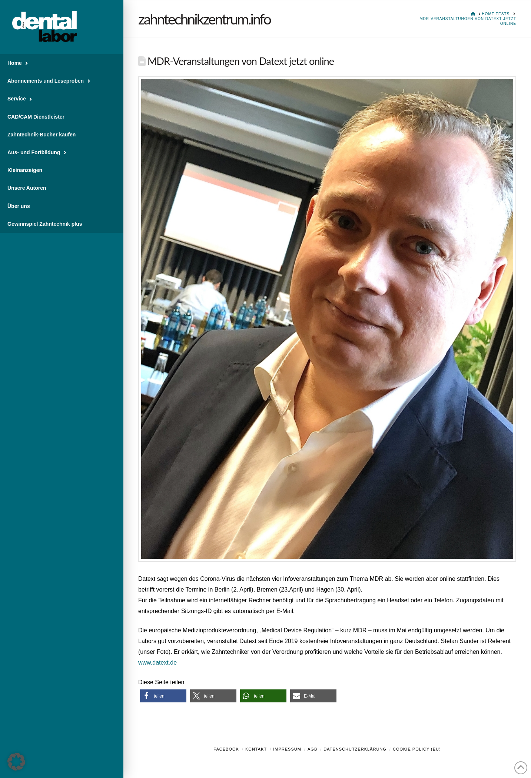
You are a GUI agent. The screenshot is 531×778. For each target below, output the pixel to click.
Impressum (287, 749)
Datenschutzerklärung (354, 749)
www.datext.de (157, 662)
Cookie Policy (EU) (417, 749)
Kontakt (256, 749)
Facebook (226, 749)
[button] (163, 695)
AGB (312, 749)
